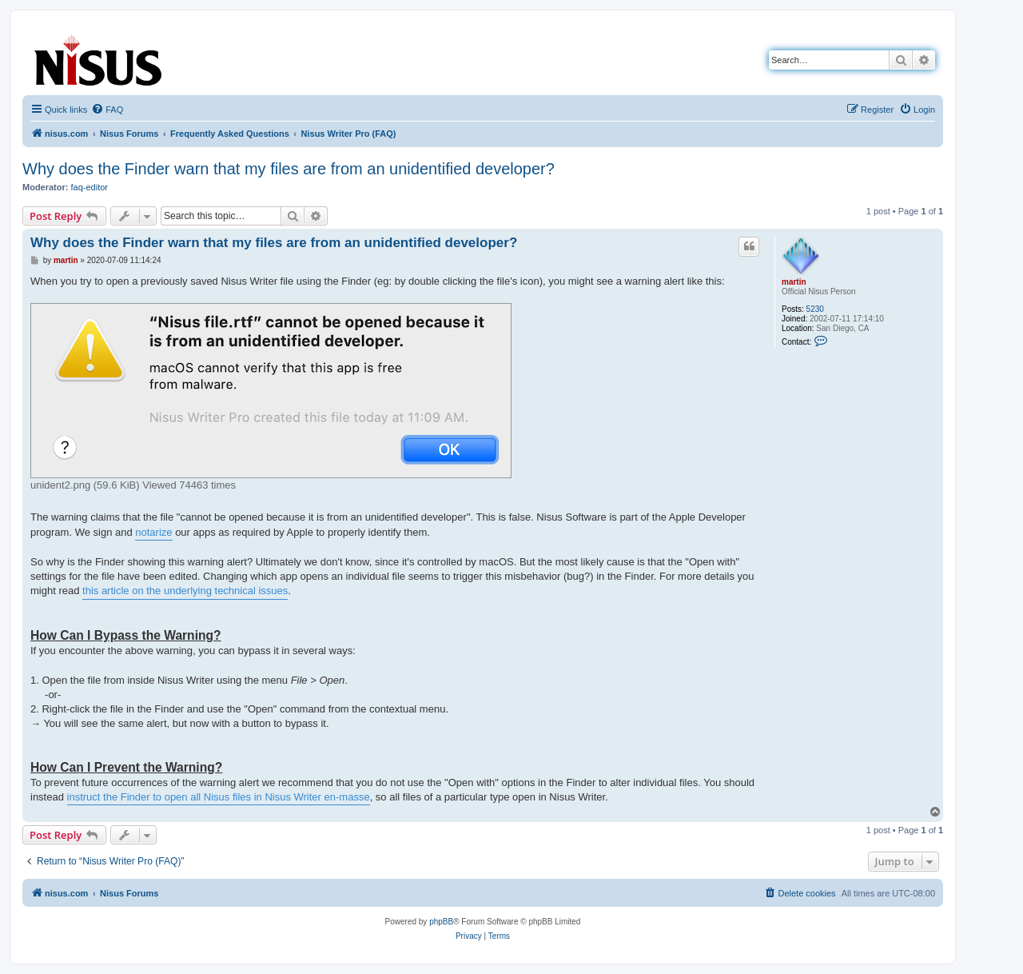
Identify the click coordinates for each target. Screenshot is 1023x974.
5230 (815, 309)
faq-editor (89, 187)
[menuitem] (107, 109)
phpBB (441, 921)
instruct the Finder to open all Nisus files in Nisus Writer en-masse (218, 797)
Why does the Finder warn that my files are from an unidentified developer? (288, 169)
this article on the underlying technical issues (185, 591)
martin (794, 281)
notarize (153, 532)
